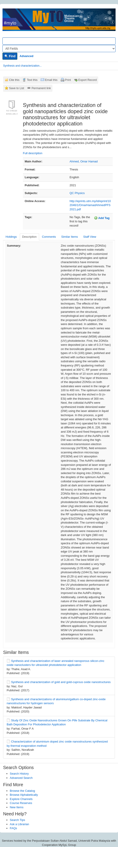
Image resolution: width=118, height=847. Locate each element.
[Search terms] (59, 41)
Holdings (11, 236)
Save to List (16, 88)
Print (68, 80)
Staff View (89, 236)
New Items (16, 807)
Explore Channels (21, 799)
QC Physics (77, 193)
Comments (49, 236)
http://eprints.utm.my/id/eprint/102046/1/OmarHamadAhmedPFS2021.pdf (90, 205)
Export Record (87, 80)
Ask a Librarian (19, 824)
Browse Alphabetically (24, 794)
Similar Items (69, 236)
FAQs (13, 828)
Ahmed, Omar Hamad (84, 161)
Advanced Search (21, 777)
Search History (19, 773)
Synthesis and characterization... (22, 65)
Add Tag (102, 218)
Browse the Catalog (22, 790)
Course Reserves (21, 803)
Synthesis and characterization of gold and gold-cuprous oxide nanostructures (61, 682)
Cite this (14, 80)
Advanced (26, 56)
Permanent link (41, 88)
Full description (32, 153)
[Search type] (59, 48)
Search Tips (17, 820)
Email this (51, 80)
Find (9, 56)
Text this (32, 80)
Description (29, 236)
